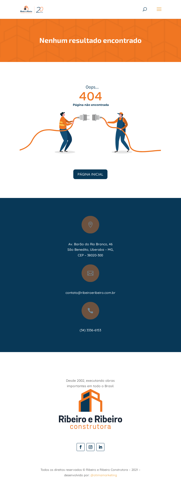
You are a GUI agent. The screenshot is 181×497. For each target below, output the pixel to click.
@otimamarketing (103, 475)
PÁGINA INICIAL (90, 174)
